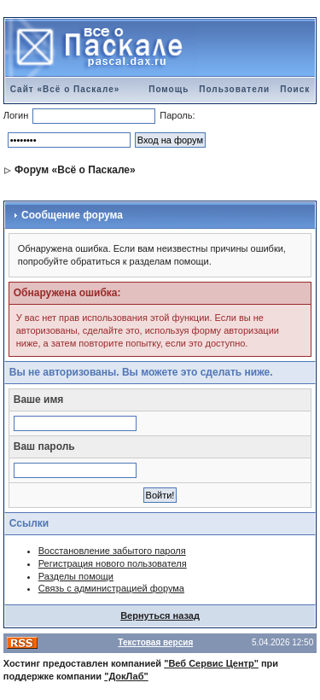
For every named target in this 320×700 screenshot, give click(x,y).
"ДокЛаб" (126, 676)
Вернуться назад (160, 615)
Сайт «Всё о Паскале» (65, 89)
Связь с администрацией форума (111, 588)
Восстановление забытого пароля (112, 550)
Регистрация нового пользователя (112, 563)
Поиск (295, 89)
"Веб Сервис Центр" (211, 663)
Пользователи (234, 89)
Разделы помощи (75, 576)
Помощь (168, 89)
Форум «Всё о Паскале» (75, 170)
